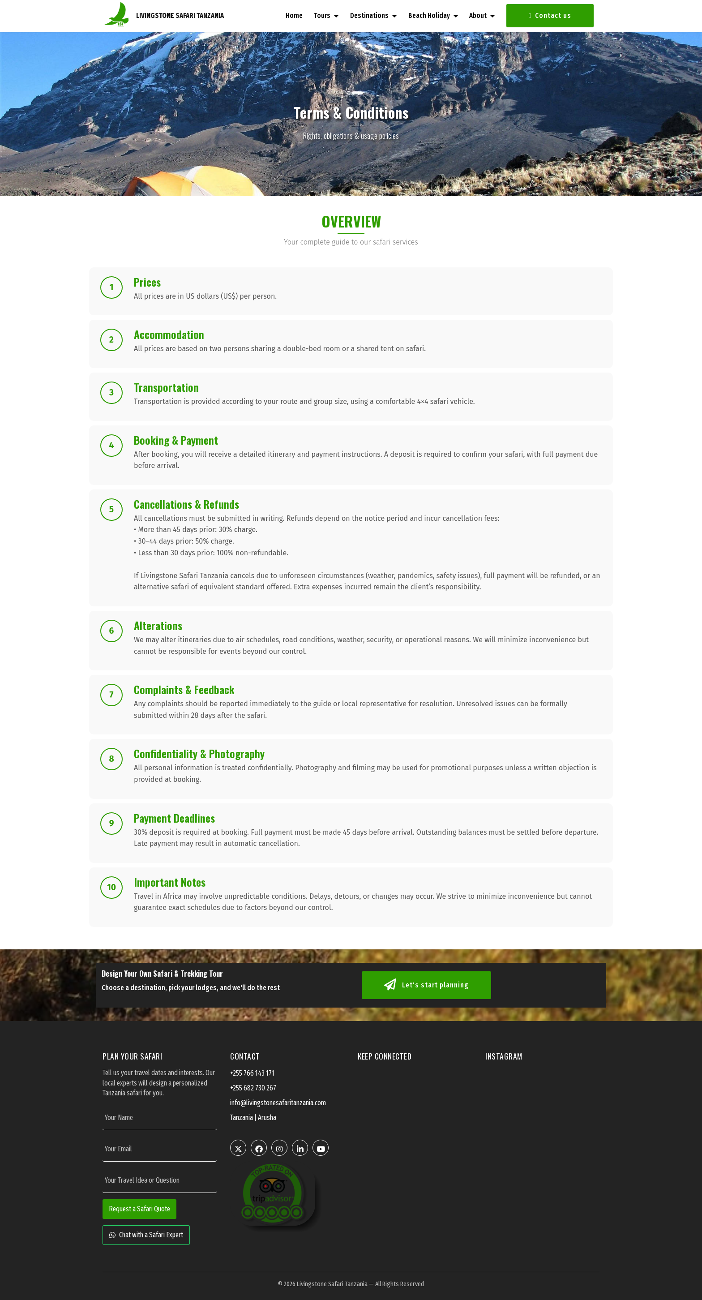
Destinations (369, 15)
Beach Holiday (429, 15)
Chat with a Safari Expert (146, 1235)
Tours (322, 15)
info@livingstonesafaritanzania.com (278, 1102)
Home (294, 15)
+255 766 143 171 (252, 1073)
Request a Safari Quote (139, 1209)
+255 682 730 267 (253, 1088)
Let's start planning (426, 985)
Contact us (550, 15)
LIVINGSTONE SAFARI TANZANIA (180, 15)
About (478, 15)
